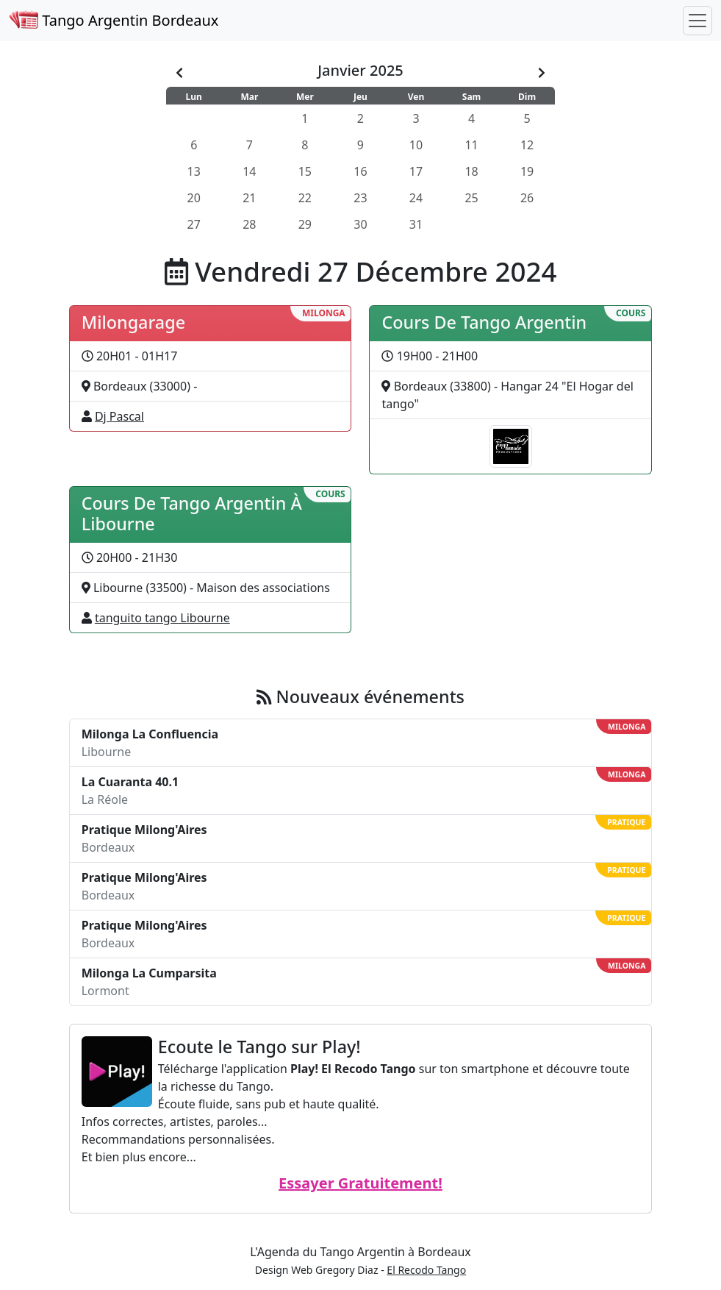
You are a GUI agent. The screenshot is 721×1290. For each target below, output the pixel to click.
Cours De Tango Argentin (484, 322)
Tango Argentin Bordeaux (113, 20)
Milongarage (133, 322)
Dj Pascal (119, 416)
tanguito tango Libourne (162, 618)
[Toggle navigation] (697, 20)
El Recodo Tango (426, 1270)
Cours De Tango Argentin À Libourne (192, 513)
